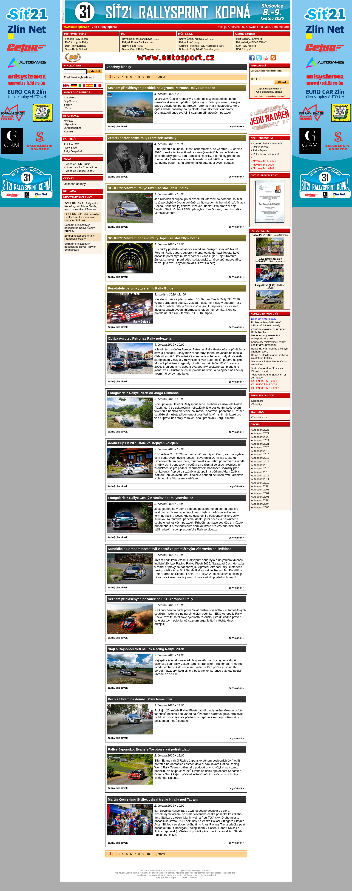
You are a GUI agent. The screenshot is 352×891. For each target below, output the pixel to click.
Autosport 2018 (260, 454)
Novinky (69, 120)
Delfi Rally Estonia (75, 45)
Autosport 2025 (260, 429)
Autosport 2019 (260, 450)
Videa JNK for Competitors (81, 167)
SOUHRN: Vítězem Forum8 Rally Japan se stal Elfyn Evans (153, 238)
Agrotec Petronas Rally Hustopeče (201, 45)
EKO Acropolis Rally (76, 42)
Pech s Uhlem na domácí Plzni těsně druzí (140, 699)
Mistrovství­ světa (75, 33)
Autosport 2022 (260, 440)
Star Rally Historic (246, 45)
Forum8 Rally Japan (76, 38)
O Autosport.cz (73, 127)
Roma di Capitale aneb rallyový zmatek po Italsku (269, 356)
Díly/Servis (70, 101)
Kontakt (68, 131)
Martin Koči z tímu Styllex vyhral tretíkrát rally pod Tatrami (153, 799)
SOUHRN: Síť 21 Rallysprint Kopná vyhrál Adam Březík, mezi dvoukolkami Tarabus (81, 206)
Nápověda (70, 124)
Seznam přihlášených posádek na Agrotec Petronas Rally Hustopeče (161, 88)
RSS (190, 33)
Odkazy (68, 178)
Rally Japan (260, 150)
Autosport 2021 (260, 443)
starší (161, 76)
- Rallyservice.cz (270, 260)
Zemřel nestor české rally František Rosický (80, 237)
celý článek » (236, 126)
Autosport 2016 (260, 461)
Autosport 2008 (260, 489)
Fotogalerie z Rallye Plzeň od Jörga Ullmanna (143, 393)
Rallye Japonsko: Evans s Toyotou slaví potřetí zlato (149, 749)
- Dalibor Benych (270, 286)
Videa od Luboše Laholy (80, 170)
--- (254, 157)
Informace (71, 115)
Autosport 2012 (260, 475)
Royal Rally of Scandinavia (140, 38)
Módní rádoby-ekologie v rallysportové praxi (266, 337)
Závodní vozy (259, 416)
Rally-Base (70, 147)
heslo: (256, 79)
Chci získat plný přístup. (269, 91)
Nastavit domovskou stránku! (269, 96)
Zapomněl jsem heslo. (269, 88)
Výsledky (256, 404)
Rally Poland (132, 45)
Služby (68, 104)
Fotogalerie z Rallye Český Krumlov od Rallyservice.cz (150, 498)
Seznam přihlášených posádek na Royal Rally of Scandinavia (80, 246)
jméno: (266, 70)
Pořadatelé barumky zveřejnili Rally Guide (140, 288)
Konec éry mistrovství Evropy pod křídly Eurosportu (268, 343)
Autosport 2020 (260, 447)
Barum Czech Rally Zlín (141, 49)
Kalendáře (257, 400)
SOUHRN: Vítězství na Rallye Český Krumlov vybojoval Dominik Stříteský (82, 216)
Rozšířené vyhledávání (79, 77)
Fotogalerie (260, 230)
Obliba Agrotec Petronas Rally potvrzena (140, 338)
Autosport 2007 (260, 493)
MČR (181, 33)
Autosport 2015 (260, 464)
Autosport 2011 (260, 478)
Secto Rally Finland (76, 49)
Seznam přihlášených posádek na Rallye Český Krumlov (80, 227)
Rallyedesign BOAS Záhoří (251, 42)
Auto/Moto (70, 97)
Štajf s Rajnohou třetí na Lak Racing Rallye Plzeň (146, 649)
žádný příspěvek (118, 126)
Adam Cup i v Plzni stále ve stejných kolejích (143, 443)
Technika (257, 411)
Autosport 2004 (260, 503)
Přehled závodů (262, 395)
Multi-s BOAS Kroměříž (249, 38)
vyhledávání (72, 65)
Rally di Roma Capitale (138, 42)
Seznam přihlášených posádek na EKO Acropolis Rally (150, 599)
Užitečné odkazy (75, 184)
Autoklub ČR (71, 144)
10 (148, 76)
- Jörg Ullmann (270, 235)
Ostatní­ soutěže (245, 33)
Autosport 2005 (260, 500)
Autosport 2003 (260, 507)
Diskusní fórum (262, 138)
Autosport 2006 (260, 496)
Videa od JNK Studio (78, 163)
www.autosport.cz (76, 27)
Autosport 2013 (260, 471)
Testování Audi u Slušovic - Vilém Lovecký (267, 369)
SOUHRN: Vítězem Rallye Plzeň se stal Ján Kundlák (148, 188)
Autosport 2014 (260, 468)
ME (123, 33)
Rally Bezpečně (73, 151)
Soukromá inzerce (76, 92)
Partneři (69, 139)
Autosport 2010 (260, 482)
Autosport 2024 (260, 433)
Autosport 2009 (260, 485)
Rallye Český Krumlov (197, 38)
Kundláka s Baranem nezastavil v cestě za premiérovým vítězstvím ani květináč (170, 549)
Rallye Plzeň (189, 42)
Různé (68, 107)
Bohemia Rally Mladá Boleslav (199, 49)
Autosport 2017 (260, 457)
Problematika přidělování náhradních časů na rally (266, 324)
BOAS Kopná (243, 49)
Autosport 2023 (260, 436)
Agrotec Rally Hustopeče (268, 143)
